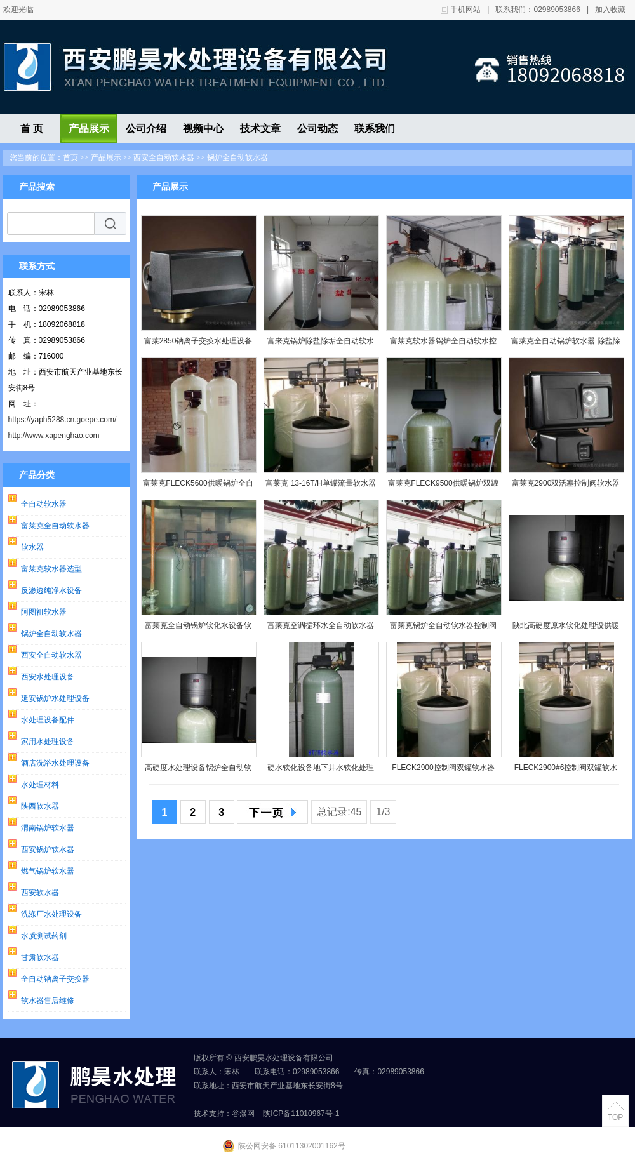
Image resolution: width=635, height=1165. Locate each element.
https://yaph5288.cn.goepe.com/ (62, 419)
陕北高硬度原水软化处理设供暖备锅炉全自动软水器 (565, 628)
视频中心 (203, 128)
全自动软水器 (44, 504)
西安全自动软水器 (163, 157)
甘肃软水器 (40, 957)
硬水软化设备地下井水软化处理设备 (320, 770)
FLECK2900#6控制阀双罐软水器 (566, 770)
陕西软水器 (40, 806)
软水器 (32, 547)
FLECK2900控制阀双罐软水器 (443, 767)
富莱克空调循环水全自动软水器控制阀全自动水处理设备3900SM (320, 628)
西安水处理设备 (47, 676)
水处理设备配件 (47, 720)
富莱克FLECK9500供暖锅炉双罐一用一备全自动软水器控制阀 (443, 486)
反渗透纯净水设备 (51, 590)
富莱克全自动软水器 (55, 525)
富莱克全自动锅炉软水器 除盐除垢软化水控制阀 (565, 343)
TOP (615, 1117)
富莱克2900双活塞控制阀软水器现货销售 (566, 486)
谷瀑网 (243, 1113)
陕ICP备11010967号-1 (301, 1113)
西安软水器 (40, 892)
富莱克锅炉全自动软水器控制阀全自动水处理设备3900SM (443, 628)
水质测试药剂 (44, 935)
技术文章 (260, 128)
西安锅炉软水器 (47, 849)
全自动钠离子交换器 (55, 979)
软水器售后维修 (47, 1000)
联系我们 (374, 128)
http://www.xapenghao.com (54, 435)
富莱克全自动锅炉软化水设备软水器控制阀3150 (198, 628)
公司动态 (317, 128)
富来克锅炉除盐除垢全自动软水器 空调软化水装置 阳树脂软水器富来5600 (320, 343)
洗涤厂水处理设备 (51, 914)
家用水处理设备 (47, 741)
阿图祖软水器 (44, 612)
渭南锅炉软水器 (47, 827)
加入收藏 (610, 9)
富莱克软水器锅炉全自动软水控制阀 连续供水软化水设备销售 (443, 343)
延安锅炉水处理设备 (55, 698)
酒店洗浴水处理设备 (55, 763)
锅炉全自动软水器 (237, 157)
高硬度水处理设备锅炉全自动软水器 (198, 770)
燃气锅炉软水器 (47, 871)
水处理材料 (40, 784)
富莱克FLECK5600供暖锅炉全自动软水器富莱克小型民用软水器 (198, 486)
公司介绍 (146, 128)
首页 (70, 157)
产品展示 (89, 128)
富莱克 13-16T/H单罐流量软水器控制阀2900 (320, 486)
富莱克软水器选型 (51, 568)
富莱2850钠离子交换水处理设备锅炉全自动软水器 (198, 343)
